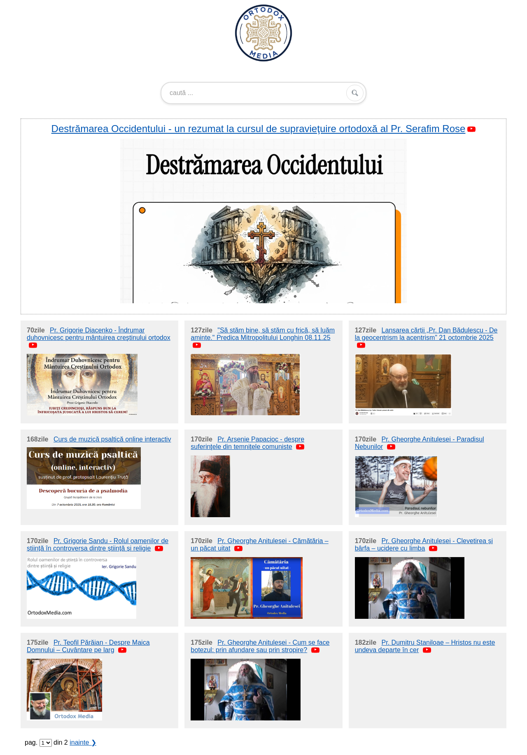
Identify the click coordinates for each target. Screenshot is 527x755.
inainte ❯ (83, 742)
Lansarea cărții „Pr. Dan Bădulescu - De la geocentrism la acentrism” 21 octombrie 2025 (426, 334)
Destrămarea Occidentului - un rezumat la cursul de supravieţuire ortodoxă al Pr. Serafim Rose (258, 128)
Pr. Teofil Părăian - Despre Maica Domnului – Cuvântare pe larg (88, 646)
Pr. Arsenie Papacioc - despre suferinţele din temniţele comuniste (247, 443)
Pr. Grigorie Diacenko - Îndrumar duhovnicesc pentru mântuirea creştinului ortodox (98, 334)
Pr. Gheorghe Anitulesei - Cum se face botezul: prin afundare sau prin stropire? (260, 646)
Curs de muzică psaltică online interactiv (112, 439)
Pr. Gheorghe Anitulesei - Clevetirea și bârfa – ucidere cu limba (424, 544)
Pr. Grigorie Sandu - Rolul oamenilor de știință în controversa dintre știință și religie (97, 544)
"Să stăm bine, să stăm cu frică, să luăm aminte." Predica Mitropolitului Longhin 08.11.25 (263, 334)
